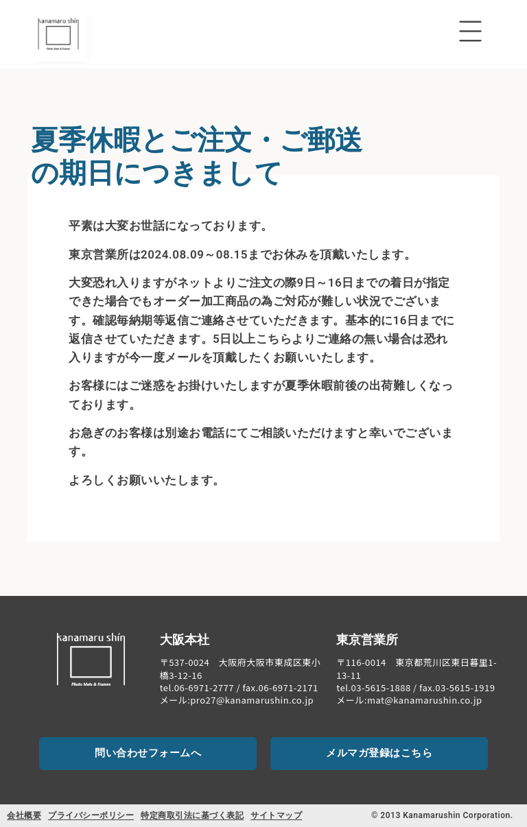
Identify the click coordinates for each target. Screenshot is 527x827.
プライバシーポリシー (91, 815)
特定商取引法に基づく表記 (192, 815)
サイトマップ (276, 815)
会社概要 (24, 815)
